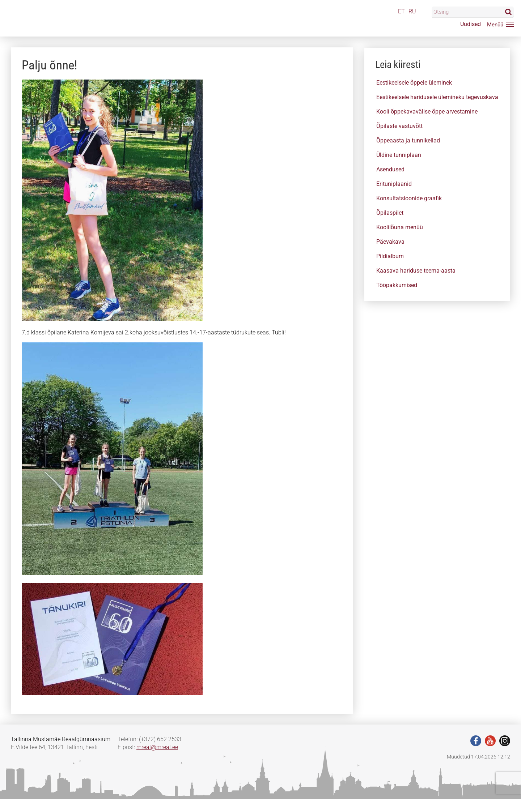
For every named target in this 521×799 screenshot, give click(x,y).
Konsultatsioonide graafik (409, 198)
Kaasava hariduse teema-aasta (416, 270)
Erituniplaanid (394, 183)
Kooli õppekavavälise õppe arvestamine (427, 111)
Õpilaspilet (389, 212)
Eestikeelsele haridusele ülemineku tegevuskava (437, 97)
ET (401, 11)
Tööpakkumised (396, 285)
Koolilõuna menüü (399, 227)
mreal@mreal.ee (157, 747)
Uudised (470, 24)
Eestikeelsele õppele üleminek (414, 82)
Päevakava (390, 241)
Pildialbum (390, 256)
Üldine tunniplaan (398, 154)
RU (412, 11)
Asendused (390, 169)
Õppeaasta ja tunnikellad (408, 140)
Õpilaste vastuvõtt (399, 126)
